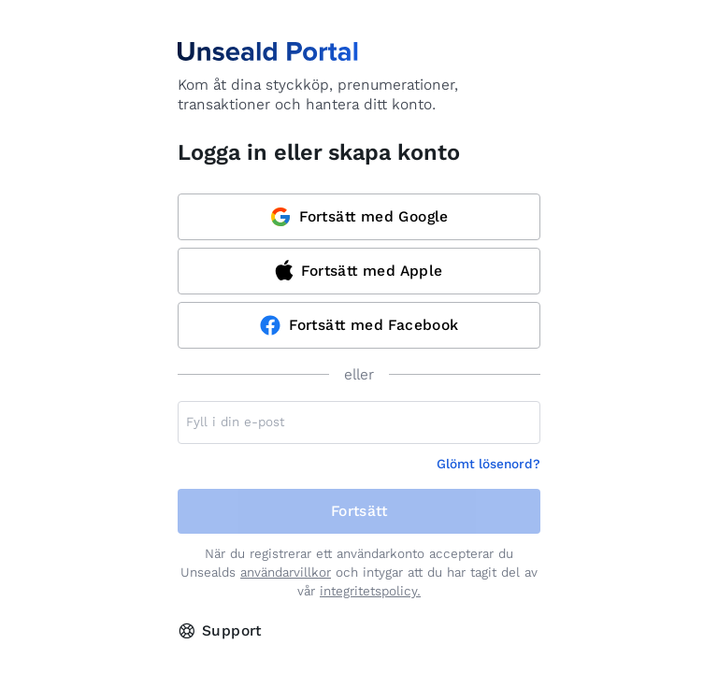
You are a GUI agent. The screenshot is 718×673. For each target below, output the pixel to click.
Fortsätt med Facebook (358, 325)
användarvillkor (285, 572)
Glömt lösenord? (488, 464)
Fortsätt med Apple (358, 270)
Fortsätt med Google (359, 217)
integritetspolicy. (370, 591)
